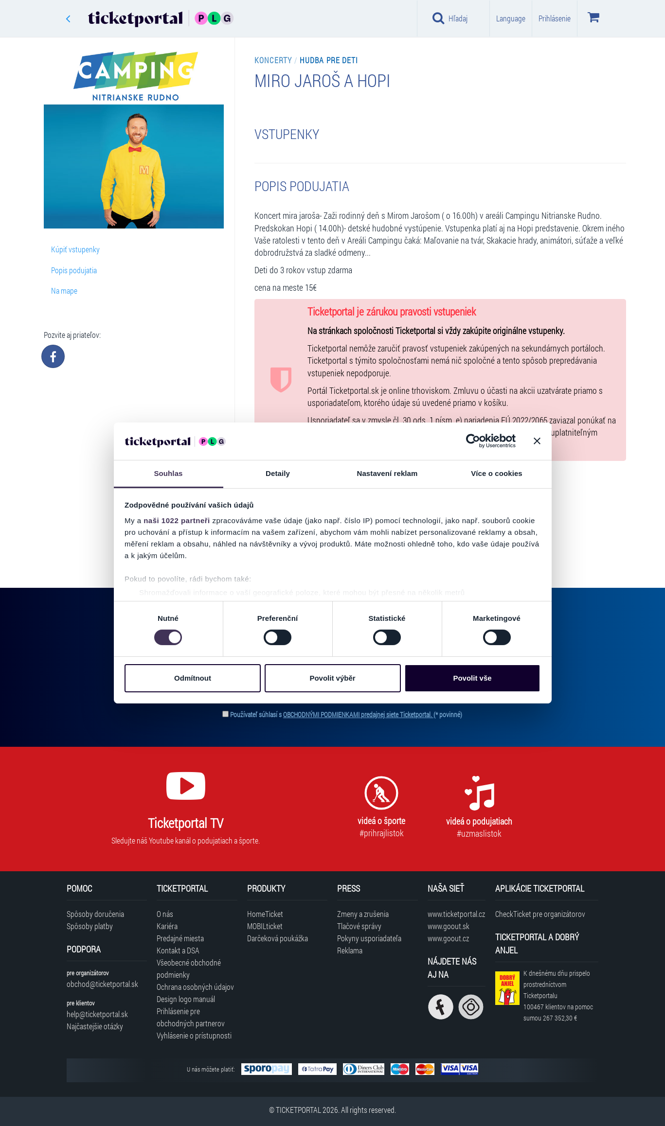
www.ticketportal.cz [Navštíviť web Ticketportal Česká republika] (456, 914)
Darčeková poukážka (277, 938)
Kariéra (167, 926)
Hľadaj (450, 18)
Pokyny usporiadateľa (369, 938)
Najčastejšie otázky (95, 1026)
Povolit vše (472, 678)
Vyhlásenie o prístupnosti (194, 1035)
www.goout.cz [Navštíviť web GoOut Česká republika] (448, 938)
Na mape (64, 290)
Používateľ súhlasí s (346, 714)
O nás (165, 914)
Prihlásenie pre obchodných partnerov (191, 1017)
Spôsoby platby (90, 926)
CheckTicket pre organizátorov (540, 914)
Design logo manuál (186, 999)
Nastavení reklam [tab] (387, 473)
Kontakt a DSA (178, 950)
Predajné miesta (180, 938)
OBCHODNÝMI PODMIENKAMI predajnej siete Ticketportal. (358, 714)
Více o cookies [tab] (496, 473)
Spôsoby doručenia (95, 914)
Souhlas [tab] (168, 473)
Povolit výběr (332, 678)
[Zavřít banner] (537, 441)
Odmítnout (192, 678)
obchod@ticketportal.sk (102, 984)
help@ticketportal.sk (97, 1014)
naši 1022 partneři (177, 520)
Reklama (349, 950)
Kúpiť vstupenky (75, 249)
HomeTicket (265, 914)
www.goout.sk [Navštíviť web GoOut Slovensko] (448, 926)
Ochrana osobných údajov (195, 987)
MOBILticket (265, 926)
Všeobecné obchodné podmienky (189, 968)
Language (510, 18)
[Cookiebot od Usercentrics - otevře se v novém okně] (473, 441)
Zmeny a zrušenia (363, 914)
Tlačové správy (359, 926)
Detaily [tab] (278, 473)
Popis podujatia (74, 270)
